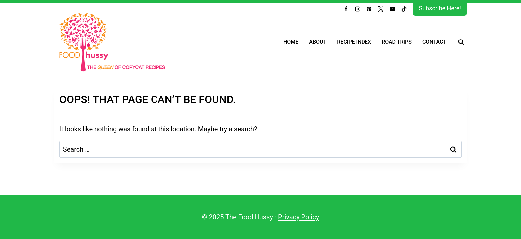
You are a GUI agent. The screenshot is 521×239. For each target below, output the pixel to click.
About (317, 42)
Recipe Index (354, 42)
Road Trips (397, 42)
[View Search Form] (461, 42)
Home (290, 42)
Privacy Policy (298, 217)
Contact (434, 42)
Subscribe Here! (440, 8)
